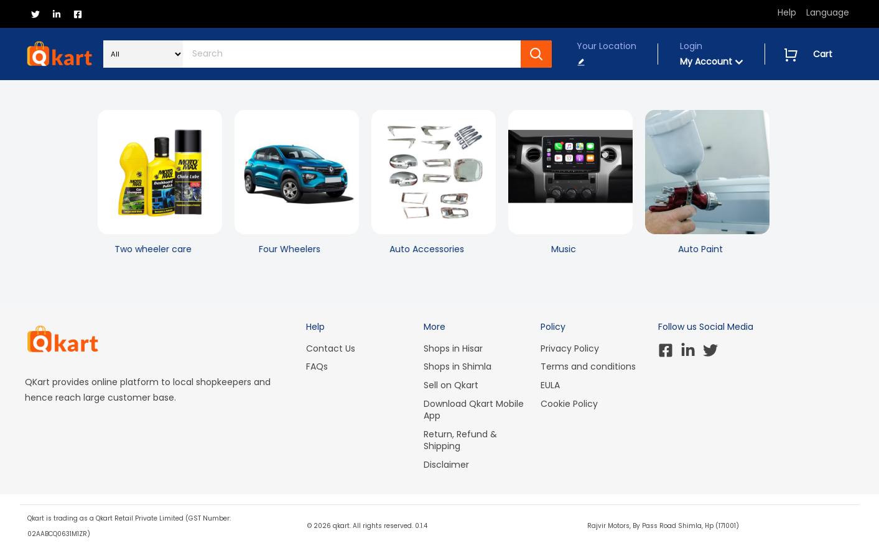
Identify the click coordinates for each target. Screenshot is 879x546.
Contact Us (330, 348)
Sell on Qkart (451, 385)
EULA (550, 385)
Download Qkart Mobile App (474, 410)
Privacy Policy (570, 348)
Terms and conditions (588, 366)
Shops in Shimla (457, 366)
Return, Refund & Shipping (460, 440)
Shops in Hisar (453, 348)
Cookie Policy (569, 404)
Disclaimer (446, 464)
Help (787, 12)
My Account (711, 61)
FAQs (317, 366)
